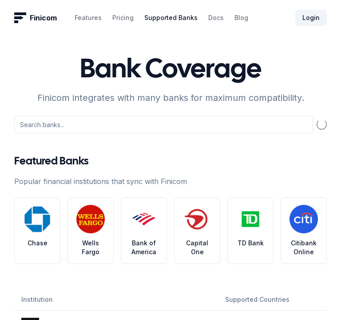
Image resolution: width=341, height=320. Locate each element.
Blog (241, 17)
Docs (216, 17)
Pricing (123, 17)
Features (88, 17)
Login (311, 17)
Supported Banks (171, 17)
